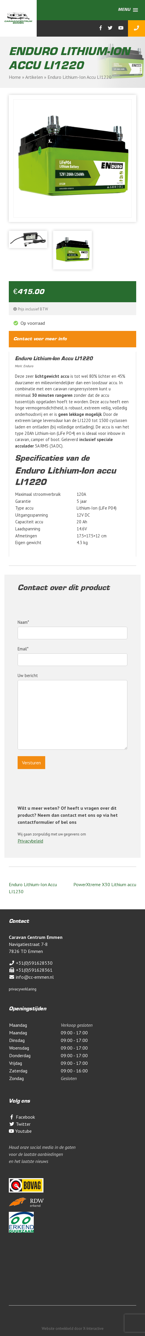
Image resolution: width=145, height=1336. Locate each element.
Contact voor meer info (40, 339)
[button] (124, 10)
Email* (72, 654)
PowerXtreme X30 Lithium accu (104, 884)
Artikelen (34, 77)
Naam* (72, 627)
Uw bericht (72, 712)
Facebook (22, 1117)
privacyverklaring (22, 989)
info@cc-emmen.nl (31, 977)
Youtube (20, 1131)
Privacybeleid (30, 841)
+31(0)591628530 (31, 963)
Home (15, 77)
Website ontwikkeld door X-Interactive (73, 1328)
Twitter (20, 1124)
